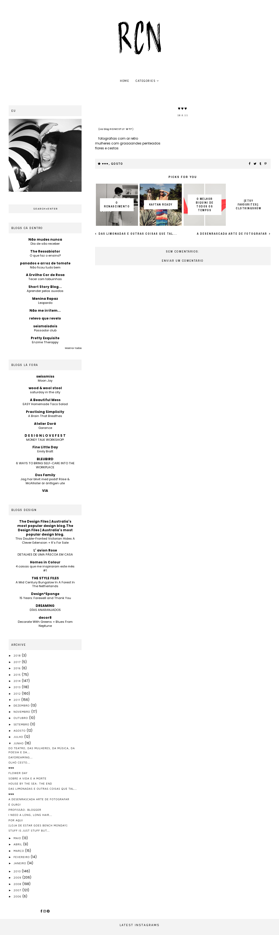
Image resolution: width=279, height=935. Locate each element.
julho (19, 736)
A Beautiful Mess (45, 400)
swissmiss (45, 376)
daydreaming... (21, 757)
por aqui (16, 820)
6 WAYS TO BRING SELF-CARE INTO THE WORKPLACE (45, 465)
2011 (17, 699)
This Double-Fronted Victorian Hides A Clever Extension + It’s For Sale (45, 540)
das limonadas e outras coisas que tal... (137, 234)
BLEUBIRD (45, 459)
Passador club (45, 330)
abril (18, 844)
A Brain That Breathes (45, 416)
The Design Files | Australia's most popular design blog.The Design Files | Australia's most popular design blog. (45, 528)
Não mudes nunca (45, 239)
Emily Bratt (45, 451)
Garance (45, 428)
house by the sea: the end (30, 783)
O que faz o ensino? (45, 255)
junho (19, 743)
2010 (18, 871)
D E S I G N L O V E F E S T (45, 435)
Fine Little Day (45, 447)
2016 (18, 668)
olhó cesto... (19, 762)
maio (18, 838)
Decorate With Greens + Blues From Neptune (45, 624)
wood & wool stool (45, 388)
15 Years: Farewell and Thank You (45, 598)
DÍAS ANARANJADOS (45, 610)
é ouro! (15, 804)
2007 (18, 890)
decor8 (45, 617)
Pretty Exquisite (45, 338)
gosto (117, 164)
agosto (20, 730)
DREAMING (45, 605)
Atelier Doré (45, 423)
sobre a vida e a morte (28, 778)
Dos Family (45, 475)
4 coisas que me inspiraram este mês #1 (45, 568)
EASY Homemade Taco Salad (45, 404)
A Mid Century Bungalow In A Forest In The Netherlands (45, 584)
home (124, 81)
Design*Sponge (45, 593)
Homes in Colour (45, 562)
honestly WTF (121, 129)
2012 (18, 693)
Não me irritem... (45, 310)
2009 (18, 877)
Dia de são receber (45, 243)
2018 (18, 655)
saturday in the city (45, 392)
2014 (18, 680)
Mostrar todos (73, 348)
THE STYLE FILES (45, 578)
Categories (146, 81)
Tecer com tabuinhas (45, 279)
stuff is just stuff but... (29, 830)
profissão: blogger (25, 809)
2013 (18, 687)
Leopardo (45, 303)
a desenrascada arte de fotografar (232, 234)
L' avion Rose (45, 550)
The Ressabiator (45, 251)
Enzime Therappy (45, 342)
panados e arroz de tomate (45, 263)
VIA (45, 490)
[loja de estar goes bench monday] (38, 825)
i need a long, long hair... (30, 814)
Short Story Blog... (45, 286)
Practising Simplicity (45, 411)
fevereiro (22, 857)
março (19, 850)
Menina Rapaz (45, 298)
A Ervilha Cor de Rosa (45, 275)
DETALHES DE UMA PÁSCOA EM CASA (45, 554)
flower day (18, 773)
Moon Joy (45, 380)
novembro (22, 711)
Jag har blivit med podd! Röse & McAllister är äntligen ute (45, 481)
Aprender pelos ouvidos (45, 291)
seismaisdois (45, 326)
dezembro (22, 705)
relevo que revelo (45, 318)
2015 (18, 674)
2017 (18, 662)
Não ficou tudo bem (45, 267)
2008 (18, 884)
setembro (22, 724)
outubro (21, 717)
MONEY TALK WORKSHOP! (45, 440)
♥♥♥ (105, 164)
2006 (18, 896)
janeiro (20, 863)
